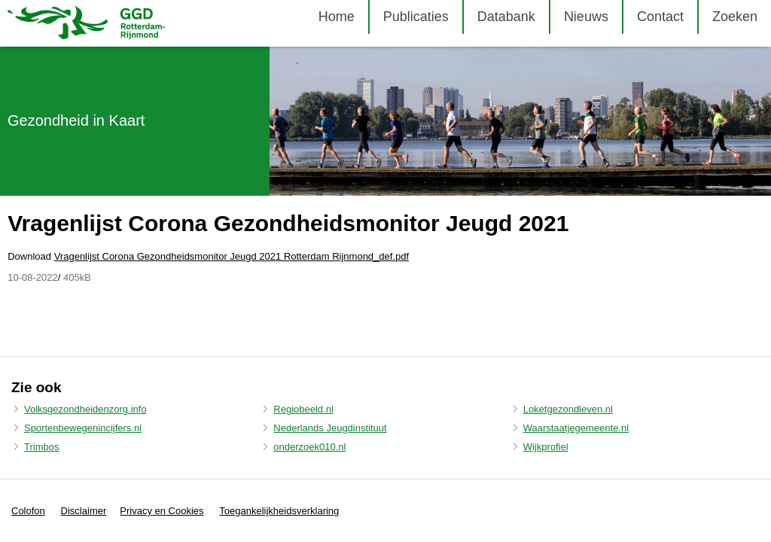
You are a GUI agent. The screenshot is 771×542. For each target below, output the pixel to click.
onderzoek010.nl (309, 446)
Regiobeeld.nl (303, 409)
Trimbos (41, 446)
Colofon (28, 510)
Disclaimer (84, 510)
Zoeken (734, 16)
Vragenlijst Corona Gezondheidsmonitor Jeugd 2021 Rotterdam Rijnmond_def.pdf (231, 256)
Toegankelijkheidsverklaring (279, 510)
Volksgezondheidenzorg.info (85, 409)
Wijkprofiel (545, 446)
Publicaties (416, 16)
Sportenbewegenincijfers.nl (83, 428)
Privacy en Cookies (161, 510)
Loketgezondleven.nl (568, 409)
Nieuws (586, 16)
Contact (660, 16)
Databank (506, 16)
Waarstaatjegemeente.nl (576, 428)
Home (336, 16)
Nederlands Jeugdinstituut (329, 428)
